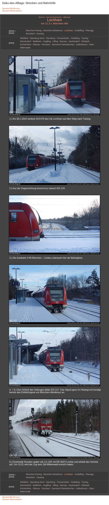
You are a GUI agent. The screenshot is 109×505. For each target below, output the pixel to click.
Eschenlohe (25, 44)
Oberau (36, 44)
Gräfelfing (79, 30)
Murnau (63, 41)
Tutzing (84, 38)
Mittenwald (25, 47)
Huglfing (47, 41)
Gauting (40, 33)
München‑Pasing (34, 30)
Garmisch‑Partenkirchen (63, 44)
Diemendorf (25, 41)
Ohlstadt (85, 41)
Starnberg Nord (37, 38)
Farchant (46, 44)
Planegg (89, 30)
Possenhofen (63, 38)
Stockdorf (30, 33)
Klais (91, 44)
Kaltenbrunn (81, 44)
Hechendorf (74, 41)
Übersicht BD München (11, 9)
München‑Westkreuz (53, 30)
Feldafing (75, 38)
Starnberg (50, 38)
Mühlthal (24, 38)
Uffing (55, 41)
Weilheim (37, 41)
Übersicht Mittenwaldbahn (12, 11)
